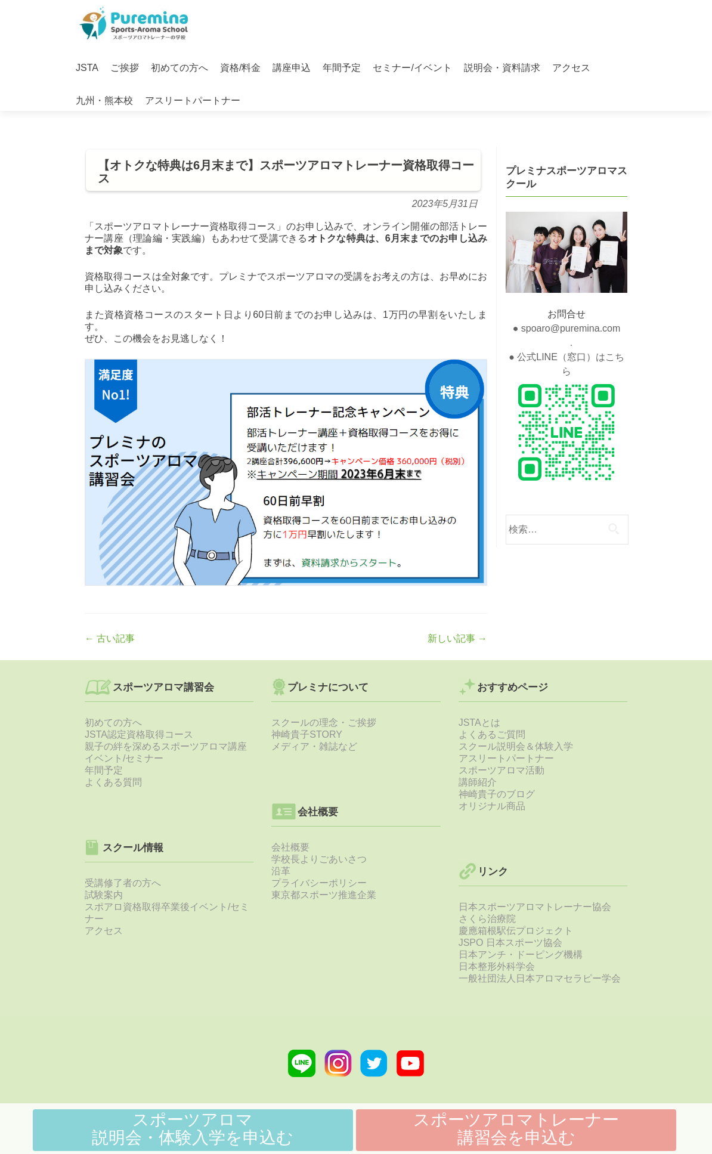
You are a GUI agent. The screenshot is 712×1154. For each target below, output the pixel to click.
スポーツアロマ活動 (501, 770)
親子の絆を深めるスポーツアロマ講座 (166, 746)
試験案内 (104, 895)
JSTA (87, 68)
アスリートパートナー (192, 100)
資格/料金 (240, 68)
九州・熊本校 (104, 100)
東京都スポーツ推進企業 (323, 895)
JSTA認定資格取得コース (139, 734)
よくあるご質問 (492, 734)
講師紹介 (478, 782)
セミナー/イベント (412, 68)
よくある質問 (113, 782)
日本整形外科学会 (497, 966)
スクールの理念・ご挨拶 (323, 722)
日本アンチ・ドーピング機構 (521, 954)
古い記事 (110, 638)
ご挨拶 (124, 68)
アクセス (571, 68)
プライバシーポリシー (319, 883)
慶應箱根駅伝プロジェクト (516, 931)
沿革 (280, 871)
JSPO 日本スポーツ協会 (510, 943)
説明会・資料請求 (502, 68)
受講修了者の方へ (123, 883)
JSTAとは (479, 722)
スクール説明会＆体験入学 (516, 746)
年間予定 (342, 68)
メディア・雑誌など (314, 746)
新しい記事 (457, 638)
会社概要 (290, 847)
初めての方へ (179, 68)
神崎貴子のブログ (497, 794)
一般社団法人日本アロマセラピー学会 (540, 978)
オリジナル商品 (492, 806)
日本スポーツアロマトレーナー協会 (535, 907)
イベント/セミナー (124, 758)
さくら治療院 (487, 919)
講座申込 (292, 68)
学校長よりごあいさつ (319, 859)
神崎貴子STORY (306, 734)
